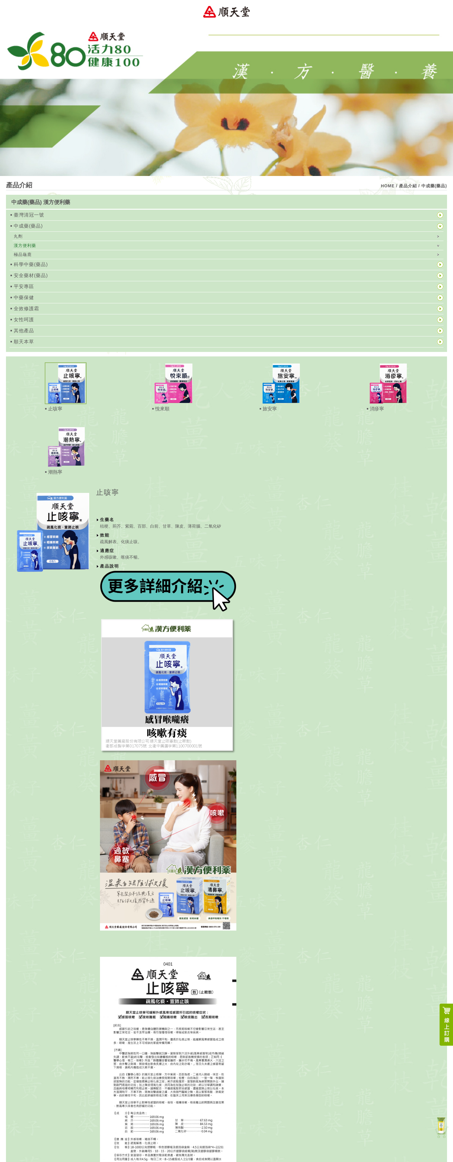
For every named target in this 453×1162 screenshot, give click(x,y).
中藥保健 (24, 297)
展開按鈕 (440, 202)
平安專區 (24, 286)
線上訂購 (446, 1025)
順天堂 (226, 12)
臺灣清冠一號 (29, 214)
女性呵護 (24, 319)
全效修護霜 (26, 308)
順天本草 (24, 341)
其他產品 (24, 330)
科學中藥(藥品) (31, 264)
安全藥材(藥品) (31, 275)
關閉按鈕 (426, 493)
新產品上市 (441, 1127)
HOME (388, 185)
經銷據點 (111, 505)
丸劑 (18, 236)
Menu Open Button (441, 12)
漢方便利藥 (25, 245)
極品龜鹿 (23, 254)
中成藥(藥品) (28, 225)
